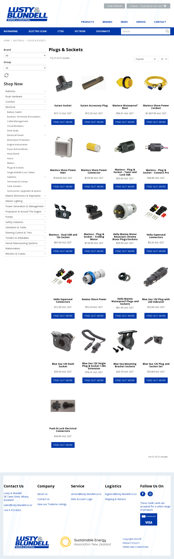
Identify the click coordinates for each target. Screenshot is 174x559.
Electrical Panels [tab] (15, 135)
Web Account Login (81, 499)
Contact (160, 21)
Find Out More (63, 122)
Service (141, 21)
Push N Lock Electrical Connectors (62, 430)
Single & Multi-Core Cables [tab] (21, 172)
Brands (107, 21)
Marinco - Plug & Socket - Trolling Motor (94, 237)
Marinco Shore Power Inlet (63, 171)
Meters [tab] (10, 163)
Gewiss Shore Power (94, 299)
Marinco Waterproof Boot (124, 107)
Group (7, 62)
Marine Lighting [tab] (13, 201)
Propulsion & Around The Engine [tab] (23, 211)
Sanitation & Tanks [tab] (15, 227)
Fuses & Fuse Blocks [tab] (17, 149)
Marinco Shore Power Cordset (156, 107)
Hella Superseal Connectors (63, 300)
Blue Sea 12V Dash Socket (63, 365)
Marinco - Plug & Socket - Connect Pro (156, 171)
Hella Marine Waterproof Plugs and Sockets (125, 301)
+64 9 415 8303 (12, 510)
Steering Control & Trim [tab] (18, 232)
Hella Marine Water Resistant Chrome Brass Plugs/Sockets (125, 237)
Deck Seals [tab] (13, 130)
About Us (42, 494)
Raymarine (11, 31)
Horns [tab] (10, 158)
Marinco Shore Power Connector (94, 171)
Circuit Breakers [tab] (15, 125)
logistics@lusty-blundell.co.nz (121, 494)
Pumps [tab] (9, 216)
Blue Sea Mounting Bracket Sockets (125, 365)
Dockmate (103, 31)
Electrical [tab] (10, 107)
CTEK (61, 31)
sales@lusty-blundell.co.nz (18, 505)
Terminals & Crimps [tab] (17, 181)
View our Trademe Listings (52, 504)
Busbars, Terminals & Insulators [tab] (23, 116)
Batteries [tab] (10, 91)
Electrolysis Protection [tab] (18, 139)
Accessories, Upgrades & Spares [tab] (24, 190)
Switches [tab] (11, 176)
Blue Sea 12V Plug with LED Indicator (156, 300)
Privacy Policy (131, 543)
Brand (7, 49)
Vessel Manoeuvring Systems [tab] (21, 243)
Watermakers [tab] (12, 248)
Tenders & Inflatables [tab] (17, 237)
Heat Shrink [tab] (13, 153)
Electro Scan (38, 31)
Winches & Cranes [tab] (15, 253)
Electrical (18, 40)
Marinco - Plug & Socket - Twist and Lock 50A (125, 172)
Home (7, 40)
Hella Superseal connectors (156, 236)
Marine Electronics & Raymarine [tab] (23, 195)
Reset (6, 75)
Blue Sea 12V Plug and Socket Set (156, 365)
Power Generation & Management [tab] (24, 206)
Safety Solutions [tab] (14, 222)
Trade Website (115, 5)
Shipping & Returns (115, 499)
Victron (80, 31)
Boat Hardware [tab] (13, 96)
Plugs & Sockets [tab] (15, 167)
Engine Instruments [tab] (17, 144)
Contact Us (43, 499)
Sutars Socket (63, 105)
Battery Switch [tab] (14, 112)
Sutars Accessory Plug (94, 105)
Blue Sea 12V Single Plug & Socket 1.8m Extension (94, 366)
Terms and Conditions (136, 546)
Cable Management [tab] (17, 121)
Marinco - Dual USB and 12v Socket (63, 236)
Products (87, 21)
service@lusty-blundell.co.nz (86, 494)
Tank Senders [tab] (14, 186)
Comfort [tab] (10, 101)
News (124, 21)
